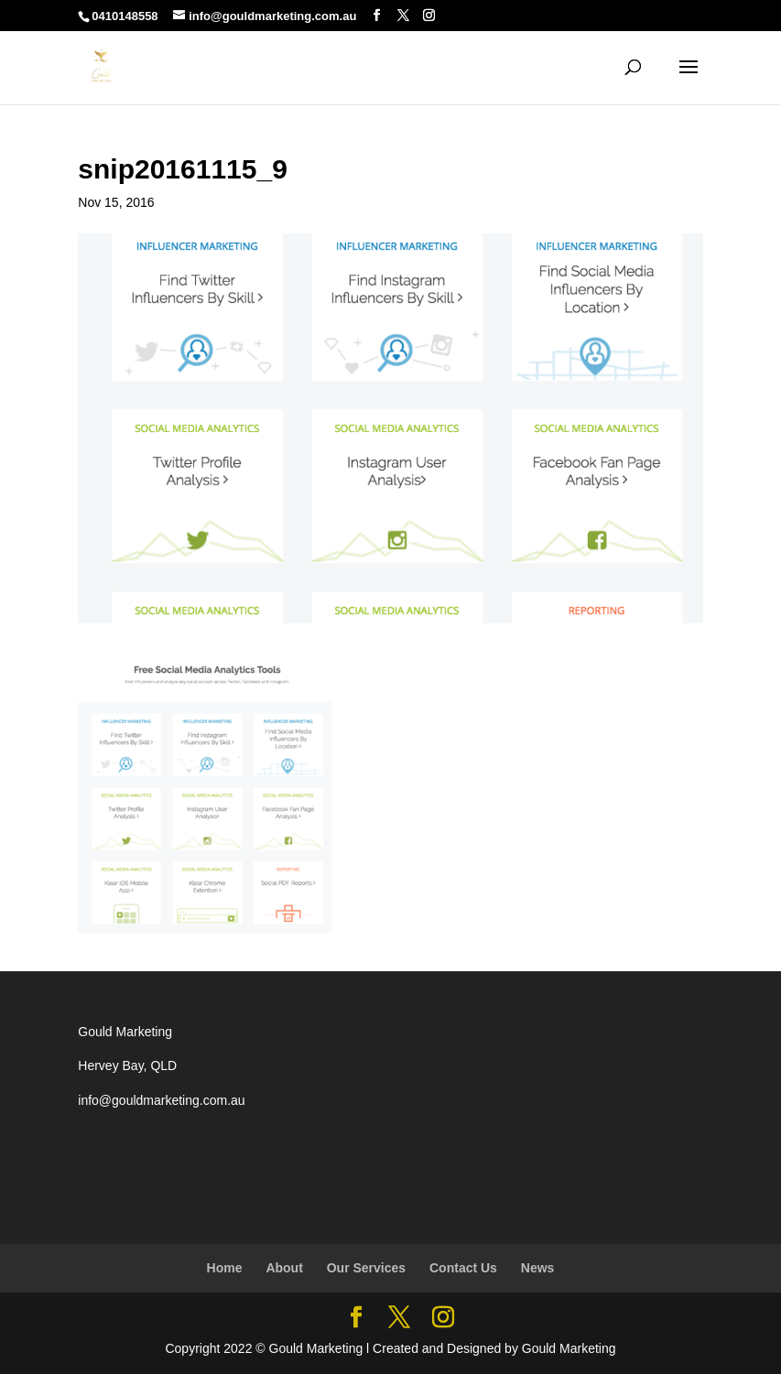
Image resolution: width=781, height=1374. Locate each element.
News (538, 1267)
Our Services (366, 1267)
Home (225, 1267)
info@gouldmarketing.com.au (161, 1100)
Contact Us (463, 1267)
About (284, 1267)
